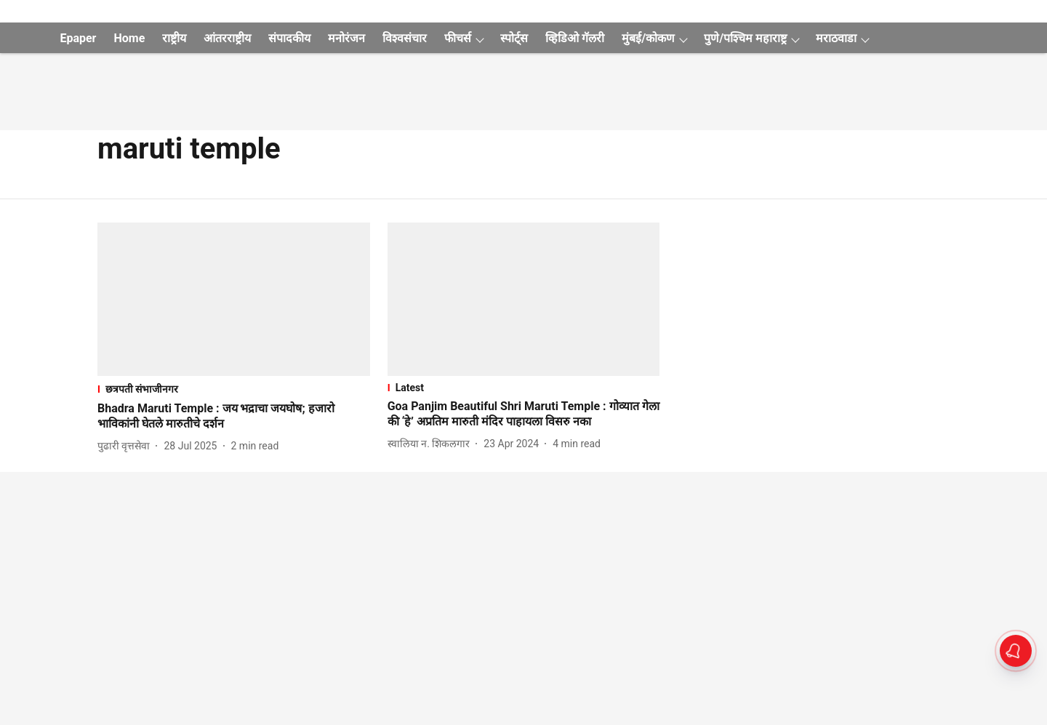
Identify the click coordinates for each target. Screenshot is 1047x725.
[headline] (233, 416)
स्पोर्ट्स (514, 38)
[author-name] (126, 446)
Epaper (78, 38)
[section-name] (233, 389)
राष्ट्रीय (174, 38)
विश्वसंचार (404, 38)
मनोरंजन (346, 38)
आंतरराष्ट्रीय (227, 38)
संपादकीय (289, 38)
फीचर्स (457, 38)
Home (129, 38)
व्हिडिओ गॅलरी (574, 38)
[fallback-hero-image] (233, 299)
